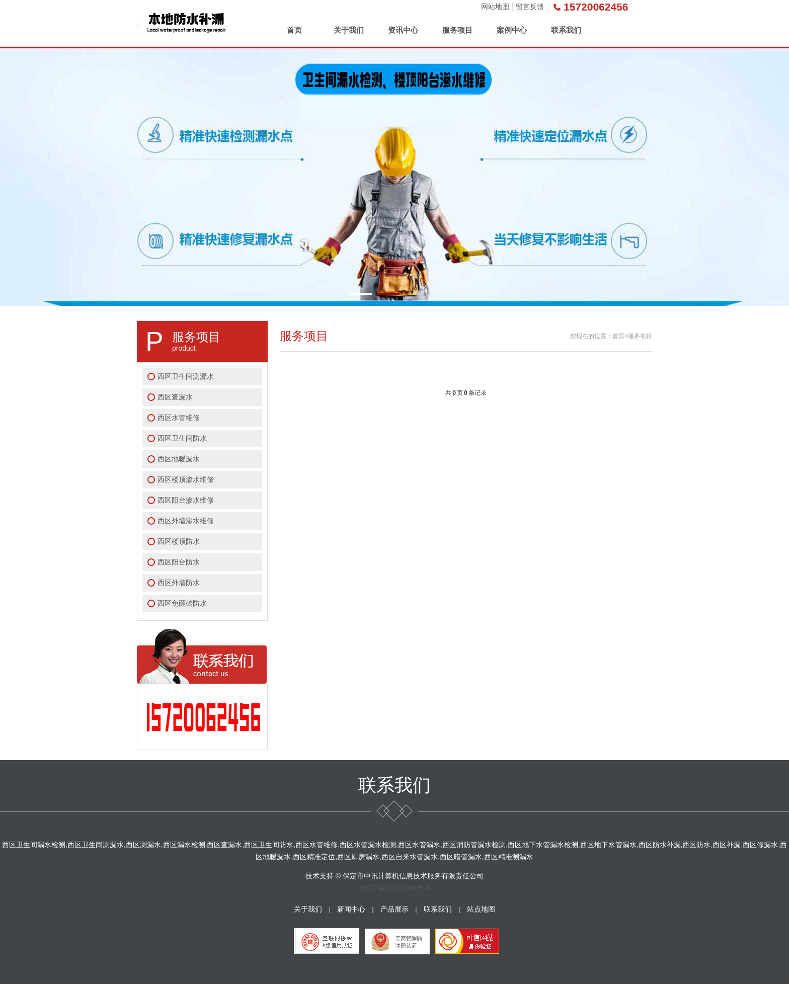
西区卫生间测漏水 (185, 376)
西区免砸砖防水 (182, 603)
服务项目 (457, 30)
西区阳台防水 (178, 562)
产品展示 (394, 909)
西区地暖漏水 (178, 459)
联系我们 (566, 30)
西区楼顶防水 (178, 541)
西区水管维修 (178, 418)
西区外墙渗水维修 (185, 521)
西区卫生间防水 (182, 438)
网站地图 (495, 7)
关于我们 (349, 30)
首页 (294, 30)
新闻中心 (351, 909)
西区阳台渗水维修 (185, 500)
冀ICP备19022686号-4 (394, 888)
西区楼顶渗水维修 (185, 479)
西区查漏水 (175, 397)
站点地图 (481, 909)
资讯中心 (403, 30)
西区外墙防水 (178, 583)
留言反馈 (530, 7)
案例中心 (512, 30)
